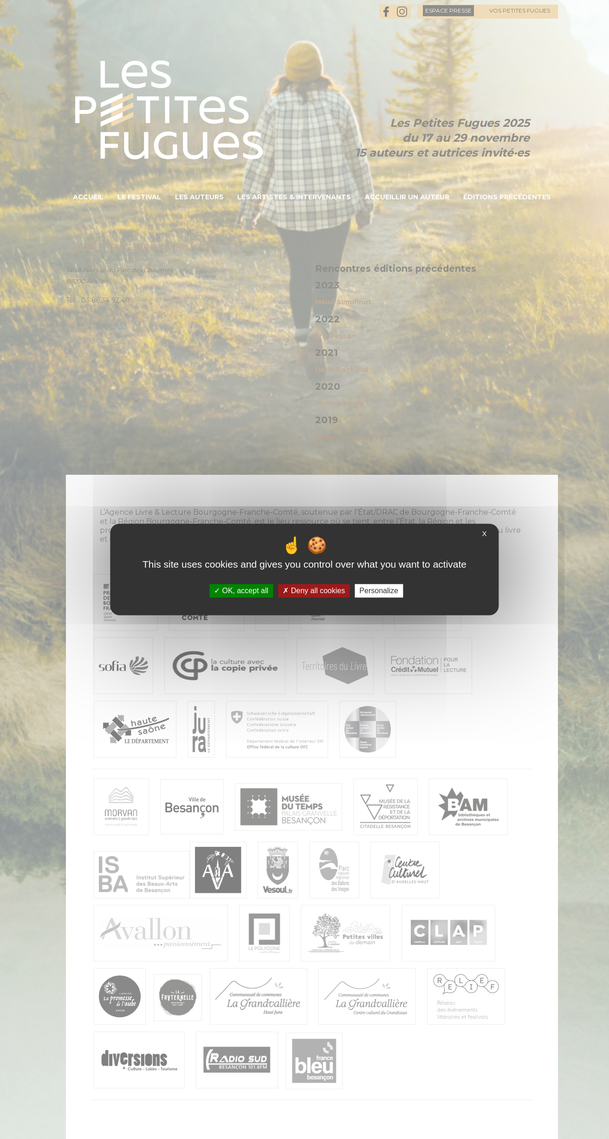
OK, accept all (241, 591)
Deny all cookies (314, 591)
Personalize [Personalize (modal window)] (378, 591)
